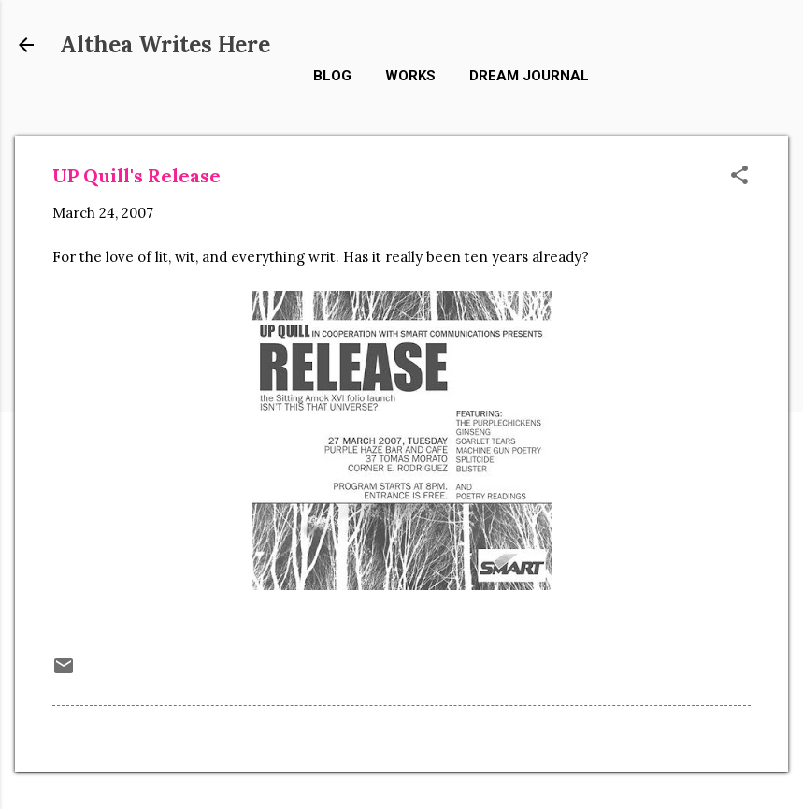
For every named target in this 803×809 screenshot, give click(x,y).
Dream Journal (529, 75)
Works (410, 75)
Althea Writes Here (165, 44)
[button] (739, 176)
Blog (332, 75)
